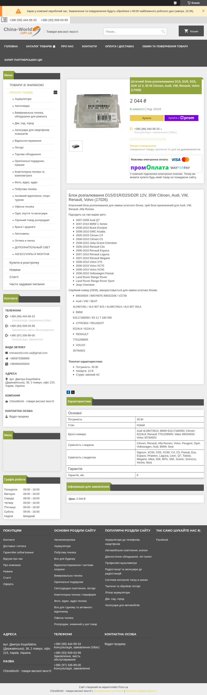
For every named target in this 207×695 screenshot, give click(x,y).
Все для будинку (64, 558)
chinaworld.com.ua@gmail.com (28, 352)
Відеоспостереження (28, 140)
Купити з (181, 118)
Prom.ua (123, 687)
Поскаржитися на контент (109, 691)
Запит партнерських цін (23, 59)
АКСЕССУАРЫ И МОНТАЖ (32, 254)
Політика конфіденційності (141, 691)
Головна (11, 46)
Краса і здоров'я (25, 226)
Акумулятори (23, 98)
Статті (14, 277)
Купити (146, 118)
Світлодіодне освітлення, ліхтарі (74, 588)
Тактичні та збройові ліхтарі (122, 586)
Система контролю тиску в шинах (126, 579)
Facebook (162, 539)
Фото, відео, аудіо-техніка (70, 601)
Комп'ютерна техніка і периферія (75, 594)
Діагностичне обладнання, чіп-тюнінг (128, 556)
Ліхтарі (19, 147)
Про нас (67, 46)
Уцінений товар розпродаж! (32, 220)
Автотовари (22, 105)
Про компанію (12, 565)
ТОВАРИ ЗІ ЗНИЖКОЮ (27, 85)
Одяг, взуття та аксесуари (31, 213)
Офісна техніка (24, 206)
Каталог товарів (39, 46)
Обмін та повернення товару (165, 46)
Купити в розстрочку (24, 262)
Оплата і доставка (119, 46)
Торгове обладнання (28, 154)
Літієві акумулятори (117, 592)
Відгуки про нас (13, 558)
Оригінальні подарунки (68, 582)
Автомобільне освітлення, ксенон (126, 550)
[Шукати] (163, 31)
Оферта (8, 584)
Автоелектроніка (64, 539)
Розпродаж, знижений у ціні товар (75, 624)
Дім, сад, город (24, 123)
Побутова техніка (26, 189)
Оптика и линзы (25, 240)
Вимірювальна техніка (68, 575)
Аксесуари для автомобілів (122, 605)
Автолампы (22, 233)
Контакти (89, 46)
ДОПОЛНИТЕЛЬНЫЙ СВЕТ (32, 247)
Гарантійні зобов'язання (18, 552)
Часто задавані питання (27, 284)
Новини (15, 269)
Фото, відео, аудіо (26, 182)
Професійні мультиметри (121, 563)
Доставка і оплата (14, 546)
